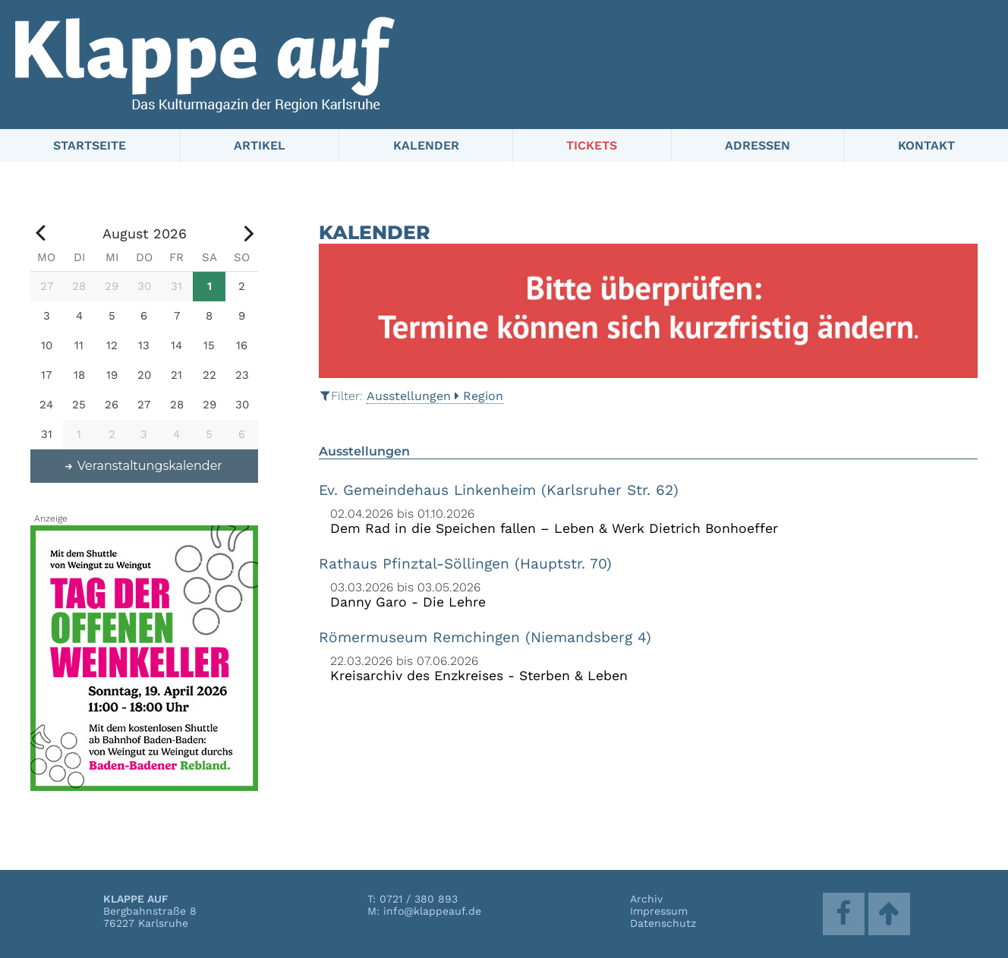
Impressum (659, 911)
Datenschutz (663, 923)
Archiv (646, 899)
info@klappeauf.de (432, 911)
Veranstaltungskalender (142, 466)
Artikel (259, 145)
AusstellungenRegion (435, 396)
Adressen (757, 145)
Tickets (591, 145)
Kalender (426, 145)
